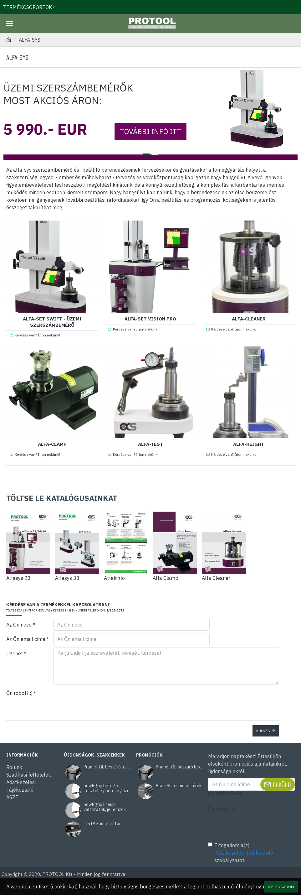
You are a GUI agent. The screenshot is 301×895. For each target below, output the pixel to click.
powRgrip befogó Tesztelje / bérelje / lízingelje (108, 788)
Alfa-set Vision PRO (150, 319)
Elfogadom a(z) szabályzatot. (241, 852)
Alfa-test (150, 444)
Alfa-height (248, 444)
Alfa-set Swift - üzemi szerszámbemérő (52, 322)
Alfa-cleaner (249, 319)
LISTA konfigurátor (102, 823)
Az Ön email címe (25, 639)
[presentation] (97, 698)
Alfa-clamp (52, 444)
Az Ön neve (19, 625)
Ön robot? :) (19, 693)
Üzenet (14, 653)
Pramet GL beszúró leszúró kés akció (108, 767)
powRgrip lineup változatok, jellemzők (105, 807)
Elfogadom (282, 886)
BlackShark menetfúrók (179, 785)
